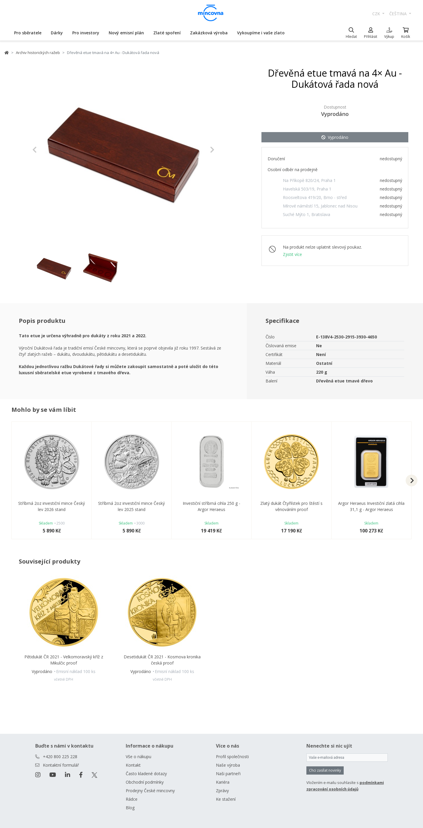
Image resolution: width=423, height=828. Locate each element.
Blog (130, 807)
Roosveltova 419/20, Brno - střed (315, 197)
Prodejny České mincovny (150, 790)
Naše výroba (228, 765)
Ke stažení (226, 799)
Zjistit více (292, 254)
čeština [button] (398, 13)
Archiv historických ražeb (38, 52)
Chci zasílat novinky (325, 770)
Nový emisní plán (126, 33)
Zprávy (222, 790)
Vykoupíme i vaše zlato (261, 33)
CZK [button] (376, 13)
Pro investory (85, 33)
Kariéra (222, 782)
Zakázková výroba (209, 33)
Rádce (131, 799)
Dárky (57, 33)
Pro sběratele (27, 33)
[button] (46, 150)
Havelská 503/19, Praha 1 (307, 189)
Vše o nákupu (138, 756)
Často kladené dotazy (146, 773)
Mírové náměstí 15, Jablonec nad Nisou (320, 206)
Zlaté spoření (167, 33)
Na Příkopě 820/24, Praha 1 (309, 180)
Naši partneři (228, 773)
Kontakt (133, 765)
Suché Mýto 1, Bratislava (306, 214)
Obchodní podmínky (145, 782)
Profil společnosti (232, 756)
